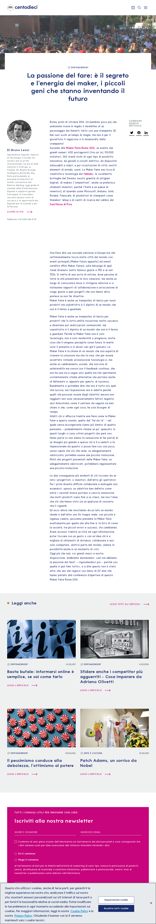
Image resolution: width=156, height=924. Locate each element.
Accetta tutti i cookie (116, 908)
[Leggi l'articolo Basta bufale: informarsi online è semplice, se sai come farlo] (22, 685)
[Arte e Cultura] (91, 753)
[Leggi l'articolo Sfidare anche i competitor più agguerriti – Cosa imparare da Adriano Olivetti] (95, 690)
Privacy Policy (23, 915)
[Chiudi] (151, 903)
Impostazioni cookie (116, 899)
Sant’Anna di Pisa (61, 204)
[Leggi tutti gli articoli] (129, 604)
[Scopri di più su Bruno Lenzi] (19, 212)
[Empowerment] (77, 67)
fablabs (88, 173)
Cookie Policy (79, 911)
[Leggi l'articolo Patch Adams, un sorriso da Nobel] (95, 774)
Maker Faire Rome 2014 (80, 147)
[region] (78, 903)
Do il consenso (25, 853)
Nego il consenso (26, 859)
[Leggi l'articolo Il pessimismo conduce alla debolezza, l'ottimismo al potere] (22, 774)
